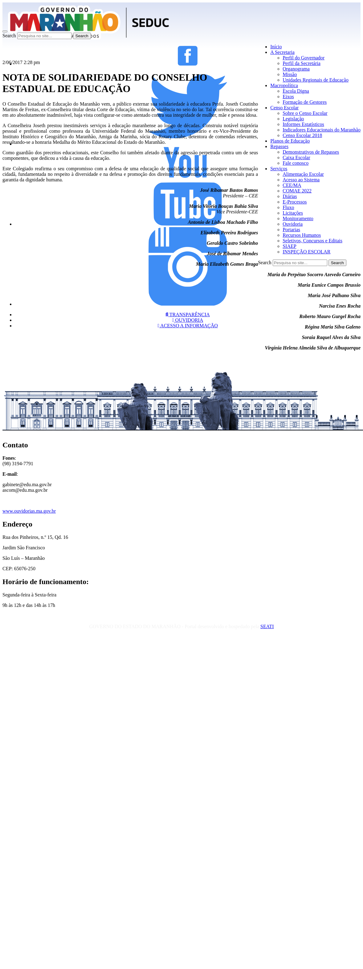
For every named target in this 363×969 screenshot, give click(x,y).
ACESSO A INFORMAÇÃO (187, 325)
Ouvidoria (293, 224)
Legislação (293, 118)
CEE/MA (292, 185)
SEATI (267, 626)
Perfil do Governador (303, 57)
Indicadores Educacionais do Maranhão (322, 129)
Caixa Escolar (296, 157)
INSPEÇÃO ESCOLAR (306, 251)
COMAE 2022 (297, 190)
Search (9, 35)
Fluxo (288, 207)
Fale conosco (295, 163)
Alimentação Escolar (303, 174)
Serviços (278, 168)
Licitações (293, 213)
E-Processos (295, 201)
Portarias (291, 229)
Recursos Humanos (302, 235)
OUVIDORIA (187, 320)
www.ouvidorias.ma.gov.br (29, 511)
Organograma (296, 68)
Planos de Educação (290, 140)
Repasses (279, 146)
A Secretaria (282, 52)
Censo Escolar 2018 (302, 135)
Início (276, 46)
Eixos (288, 96)
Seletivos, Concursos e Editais (312, 240)
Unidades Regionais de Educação (316, 80)
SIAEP (289, 246)
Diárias (290, 196)
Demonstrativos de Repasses (311, 152)
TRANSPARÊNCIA (187, 314)
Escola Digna (296, 91)
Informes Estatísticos (303, 124)
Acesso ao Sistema (301, 179)
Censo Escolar (284, 107)
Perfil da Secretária (301, 63)
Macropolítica (284, 85)
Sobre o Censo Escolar (305, 113)
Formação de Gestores (305, 102)
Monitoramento (298, 218)
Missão (290, 74)
